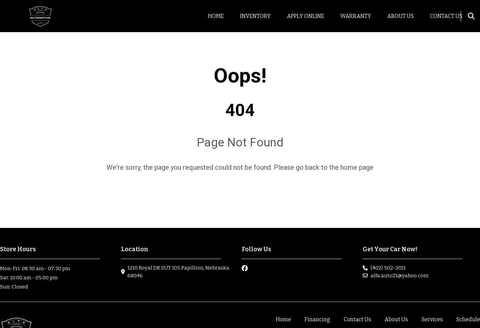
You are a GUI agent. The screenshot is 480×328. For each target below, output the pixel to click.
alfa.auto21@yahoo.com (399, 276)
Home (216, 16)
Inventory (255, 16)
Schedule (468, 319)
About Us (396, 319)
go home (240, 191)
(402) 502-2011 (388, 268)
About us (400, 16)
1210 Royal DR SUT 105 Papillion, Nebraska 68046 (178, 272)
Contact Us (446, 16)
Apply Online (305, 16)
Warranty (355, 16)
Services (432, 319)
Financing (317, 319)
